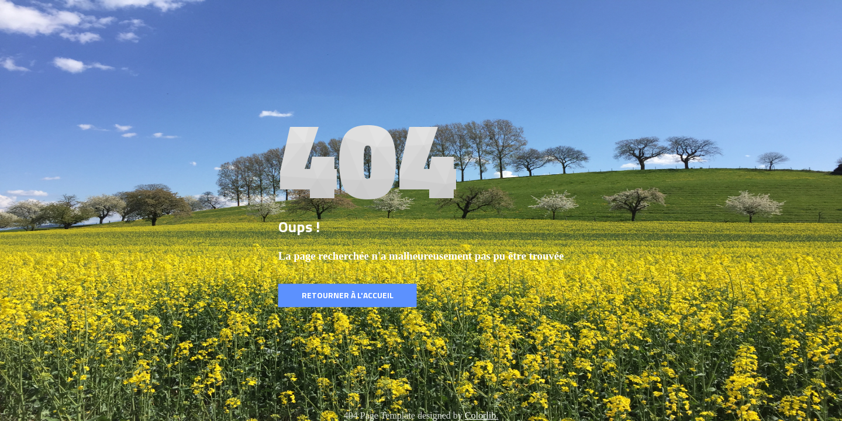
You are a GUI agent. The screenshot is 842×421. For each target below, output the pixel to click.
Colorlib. (481, 415)
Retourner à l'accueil (348, 295)
